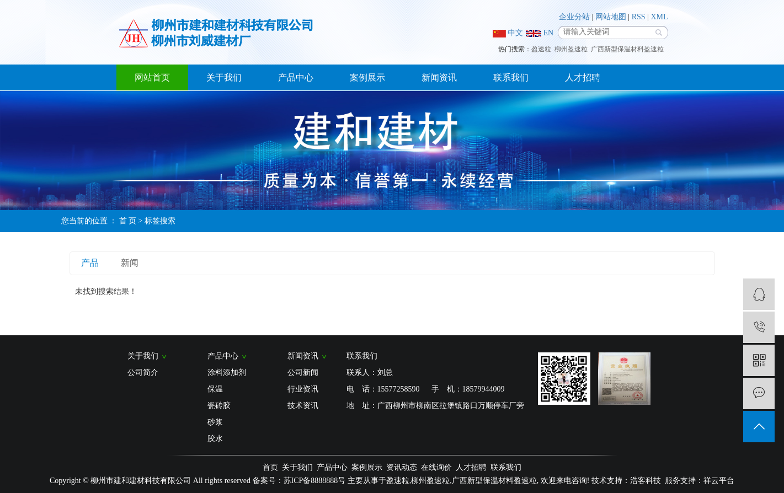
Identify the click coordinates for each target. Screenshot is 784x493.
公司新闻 (302, 372)
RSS (639, 17)
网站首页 (152, 77)
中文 (508, 33)
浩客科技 (645, 480)
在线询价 (436, 467)
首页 (270, 467)
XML (659, 17)
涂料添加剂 (226, 372)
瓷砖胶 (219, 405)
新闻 (129, 262)
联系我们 (511, 77)
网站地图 (610, 17)
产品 (90, 262)
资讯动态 (401, 467)
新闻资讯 (439, 77)
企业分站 (574, 17)
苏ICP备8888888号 (315, 480)
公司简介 (142, 372)
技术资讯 (302, 405)
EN (539, 33)
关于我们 (224, 77)
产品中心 (295, 77)
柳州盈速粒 (571, 49)
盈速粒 (541, 49)
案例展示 (367, 77)
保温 (215, 389)
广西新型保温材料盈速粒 (627, 49)
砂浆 (215, 422)
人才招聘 (582, 77)
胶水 (215, 439)
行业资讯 (302, 389)
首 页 (128, 221)
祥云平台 (718, 480)
